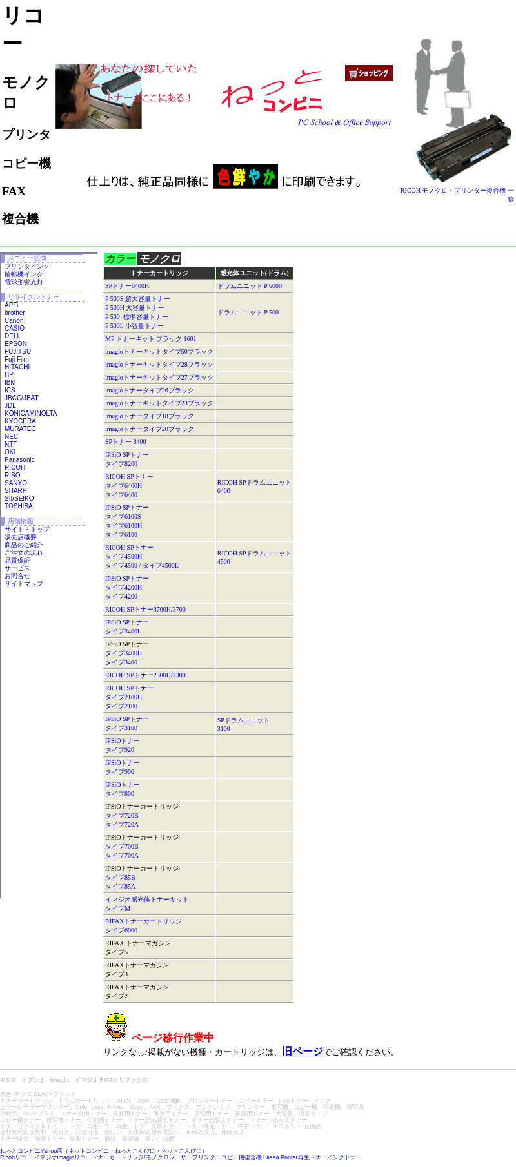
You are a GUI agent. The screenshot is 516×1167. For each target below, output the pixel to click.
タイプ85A (120, 886)
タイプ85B (120, 877)
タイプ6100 (121, 534)
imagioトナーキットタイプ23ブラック (159, 403)
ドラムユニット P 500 (248, 312)
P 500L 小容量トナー (134, 325)
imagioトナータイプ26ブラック (149, 390)
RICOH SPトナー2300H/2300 (145, 675)
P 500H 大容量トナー (134, 307)
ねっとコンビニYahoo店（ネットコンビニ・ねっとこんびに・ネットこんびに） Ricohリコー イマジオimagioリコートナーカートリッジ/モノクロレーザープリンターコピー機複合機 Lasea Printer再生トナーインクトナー (181, 1154)
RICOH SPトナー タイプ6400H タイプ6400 (129, 485)
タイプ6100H (123, 525)
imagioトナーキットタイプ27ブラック (159, 377)
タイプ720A (122, 824)
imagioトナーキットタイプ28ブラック (159, 364)
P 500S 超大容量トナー (137, 298)
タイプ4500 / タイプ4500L (142, 565)
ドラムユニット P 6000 (249, 285)
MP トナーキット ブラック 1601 (151, 338)
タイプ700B (122, 846)
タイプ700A (122, 855)
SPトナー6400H (127, 285)
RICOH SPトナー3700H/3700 (145, 609)
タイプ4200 (121, 596)
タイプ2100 (121, 705)
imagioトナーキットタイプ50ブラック (159, 351)
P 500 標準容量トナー (136, 316)
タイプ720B (122, 815)
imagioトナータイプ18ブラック (149, 416)
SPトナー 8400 (125, 441)
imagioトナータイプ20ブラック (149, 428)
